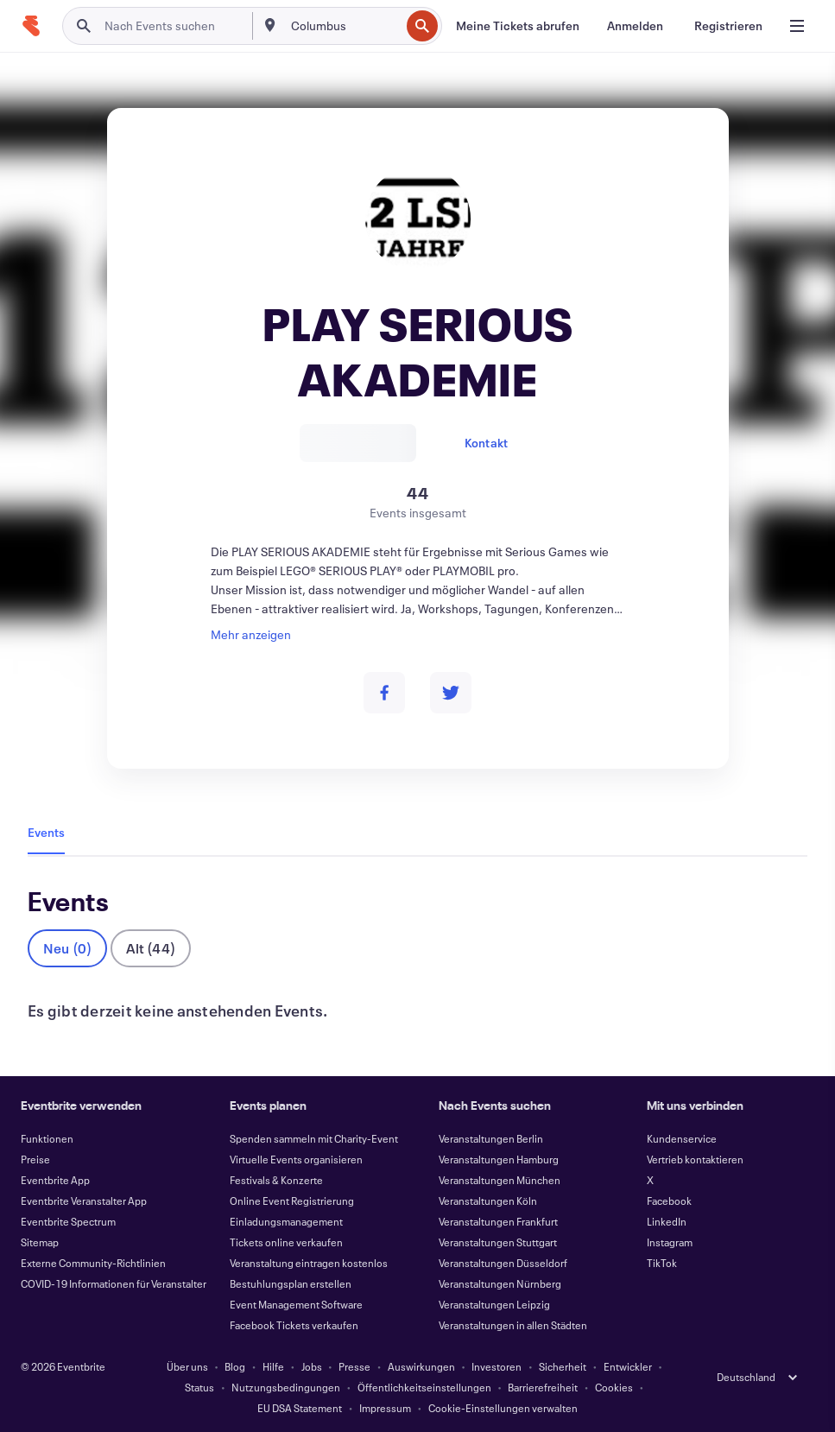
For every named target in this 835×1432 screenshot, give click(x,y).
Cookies (614, 1387)
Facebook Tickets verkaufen (294, 1325)
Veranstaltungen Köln (488, 1200)
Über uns (187, 1366)
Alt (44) (150, 948)
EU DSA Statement (299, 1408)
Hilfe (273, 1366)
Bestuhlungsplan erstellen (290, 1283)
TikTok (662, 1263)
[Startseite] (31, 26)
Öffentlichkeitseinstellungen (424, 1387)
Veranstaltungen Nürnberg (500, 1283)
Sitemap (40, 1242)
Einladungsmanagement (286, 1221)
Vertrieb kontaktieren (695, 1159)
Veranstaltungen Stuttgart (498, 1242)
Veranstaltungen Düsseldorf (503, 1263)
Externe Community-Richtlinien (93, 1263)
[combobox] (344, 26)
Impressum (385, 1408)
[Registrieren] (728, 26)
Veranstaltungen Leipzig (494, 1304)
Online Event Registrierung (292, 1200)
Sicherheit (562, 1366)
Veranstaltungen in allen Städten (513, 1325)
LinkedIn (666, 1221)
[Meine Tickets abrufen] (517, 26)
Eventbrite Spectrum (68, 1221)
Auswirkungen (421, 1366)
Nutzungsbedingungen (285, 1387)
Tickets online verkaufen (286, 1242)
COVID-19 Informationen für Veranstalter (113, 1283)
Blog (235, 1366)
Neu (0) (67, 948)
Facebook (669, 1200)
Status (199, 1387)
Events (46, 832)
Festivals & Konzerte (276, 1180)
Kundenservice (682, 1138)
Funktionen (47, 1138)
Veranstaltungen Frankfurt (498, 1221)
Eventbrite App (55, 1180)
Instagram (670, 1242)
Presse (354, 1366)
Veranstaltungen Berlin (491, 1138)
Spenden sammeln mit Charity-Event (314, 1138)
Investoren (496, 1366)
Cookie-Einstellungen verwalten (503, 1408)
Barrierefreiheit (543, 1387)
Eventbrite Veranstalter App (84, 1200)
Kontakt (486, 442)
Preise (35, 1159)
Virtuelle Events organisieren (296, 1159)
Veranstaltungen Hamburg (499, 1159)
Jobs (311, 1366)
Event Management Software (296, 1304)
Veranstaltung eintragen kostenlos (309, 1263)
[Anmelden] (635, 26)
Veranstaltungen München (499, 1180)
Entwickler (628, 1366)
